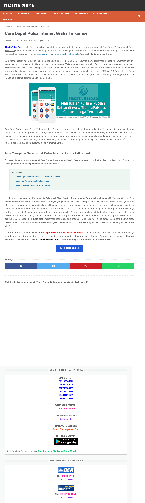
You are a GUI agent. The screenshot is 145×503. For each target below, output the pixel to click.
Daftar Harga (82, 9)
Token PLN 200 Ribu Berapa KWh (124, 454)
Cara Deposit (42, 9)
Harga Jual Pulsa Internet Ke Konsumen (32, 203)
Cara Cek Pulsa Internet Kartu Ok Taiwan (32, 207)
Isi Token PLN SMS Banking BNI (123, 440)
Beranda (9, 9)
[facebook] (16, 301)
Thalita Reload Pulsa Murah (63, 499)
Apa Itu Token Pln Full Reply (121, 319)
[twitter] (38, 301)
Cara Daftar (25, 9)
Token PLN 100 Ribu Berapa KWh (124, 459)
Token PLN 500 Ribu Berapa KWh (124, 449)
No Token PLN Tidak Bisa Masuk (123, 464)
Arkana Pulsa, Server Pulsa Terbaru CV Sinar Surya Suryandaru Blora (120, 398)
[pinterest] (61, 301)
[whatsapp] (84, 301)
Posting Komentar (42, 38)
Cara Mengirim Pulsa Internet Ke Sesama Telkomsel (37, 198)
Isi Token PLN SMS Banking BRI (123, 444)
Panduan (9, 15)
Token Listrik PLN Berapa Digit (122, 473)
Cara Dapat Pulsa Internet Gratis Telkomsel (60, 55)
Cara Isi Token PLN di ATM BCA (123, 468)
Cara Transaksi (62, 9)
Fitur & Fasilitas (103, 9)
